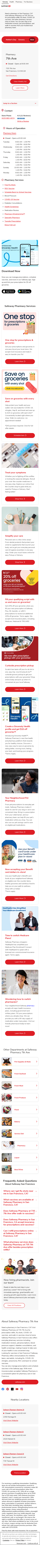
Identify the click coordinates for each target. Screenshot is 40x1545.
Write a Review (23, 121)
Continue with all (33, 1543)
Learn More (20, 88)
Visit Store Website (10, 1420)
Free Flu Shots (10, 185)
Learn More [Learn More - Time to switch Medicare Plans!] (25, 962)
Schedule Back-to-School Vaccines (18, 192)
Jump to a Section (20, 103)
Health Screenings (12, 206)
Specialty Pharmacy (12, 217)
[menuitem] (11, 39)
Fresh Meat (23, 1086)
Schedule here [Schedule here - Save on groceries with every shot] (24, 435)
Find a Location (21, 1473)
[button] (36, 6)
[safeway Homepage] (5, 6)
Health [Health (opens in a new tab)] (11, 2)
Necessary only (21, 1543)
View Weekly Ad (20, 81)
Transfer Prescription (13, 221)
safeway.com (27, 1382)
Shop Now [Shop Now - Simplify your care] (25, 562)
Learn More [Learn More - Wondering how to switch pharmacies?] (25, 1033)
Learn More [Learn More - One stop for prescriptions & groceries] (25, 361)
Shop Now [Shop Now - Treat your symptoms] (25, 499)
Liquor (23, 1158)
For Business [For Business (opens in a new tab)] (28, 2)
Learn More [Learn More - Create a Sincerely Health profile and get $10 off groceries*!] (25, 760)
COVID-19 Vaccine (12, 199)
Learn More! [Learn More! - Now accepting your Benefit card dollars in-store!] (25, 898)
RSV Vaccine (9, 188)
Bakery (23, 1122)
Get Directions (11, 76)
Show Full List (10, 225)
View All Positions (16, 1305)
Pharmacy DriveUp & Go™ (15, 214)
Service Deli (23, 1134)
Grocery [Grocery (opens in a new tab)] (5, 2)
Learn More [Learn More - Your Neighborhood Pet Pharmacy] (25, 832)
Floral (23, 1110)
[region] (20, 1538)
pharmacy (30, 1006)
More (32, 40)
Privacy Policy (20, 1540)
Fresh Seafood (23, 1074)
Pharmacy (26, 1146)
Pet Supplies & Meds (23, 1062)
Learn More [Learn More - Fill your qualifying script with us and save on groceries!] (25, 628)
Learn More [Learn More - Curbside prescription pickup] (25, 689)
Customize (6, 1540)
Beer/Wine (23, 1169)
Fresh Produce (23, 1098)
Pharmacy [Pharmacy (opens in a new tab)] (19, 2)
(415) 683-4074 (8, 118)
